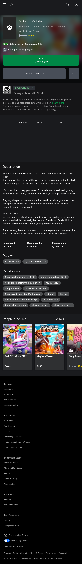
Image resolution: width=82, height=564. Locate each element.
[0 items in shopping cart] (69, 5)
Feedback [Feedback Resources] (8, 431)
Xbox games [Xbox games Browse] (9, 394)
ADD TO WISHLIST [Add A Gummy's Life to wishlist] (34, 73)
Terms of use (51, 553)
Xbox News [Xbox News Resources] (8, 420)
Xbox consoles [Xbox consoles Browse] (9, 389)
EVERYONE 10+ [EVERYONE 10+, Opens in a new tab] (24, 88)
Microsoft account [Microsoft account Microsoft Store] (11, 462)
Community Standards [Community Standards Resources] (13, 436)
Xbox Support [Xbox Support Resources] (9, 426)
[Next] (76, 319)
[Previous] (69, 319)
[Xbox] (9, 12)
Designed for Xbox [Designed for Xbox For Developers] (11, 525)
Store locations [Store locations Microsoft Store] (10, 484)
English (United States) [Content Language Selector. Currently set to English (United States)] (18, 535)
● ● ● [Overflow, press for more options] (74, 73)
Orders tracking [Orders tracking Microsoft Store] (10, 479)
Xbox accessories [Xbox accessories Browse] (11, 405)
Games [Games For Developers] (7, 520)
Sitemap (7, 553)
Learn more (58, 102)
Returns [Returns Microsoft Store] (7, 473)
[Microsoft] (41, 3)
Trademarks (63, 553)
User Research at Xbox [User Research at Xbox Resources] (13, 447)
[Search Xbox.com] (12, 4)
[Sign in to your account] (77, 5)
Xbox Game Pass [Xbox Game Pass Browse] (10, 400)
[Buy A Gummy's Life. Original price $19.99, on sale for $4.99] (41, 60)
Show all (60, 318)
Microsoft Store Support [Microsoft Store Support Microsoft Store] (13, 468)
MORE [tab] (58, 122)
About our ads (40, 558)
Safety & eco (27, 558)
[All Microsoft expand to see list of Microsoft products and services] (4, 5)
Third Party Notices (12, 558)
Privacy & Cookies (37, 553)
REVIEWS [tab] (41, 122)
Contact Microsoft (20, 553)
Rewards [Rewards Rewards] (7, 499)
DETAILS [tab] (23, 122)
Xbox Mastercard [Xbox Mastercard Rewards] (11, 505)
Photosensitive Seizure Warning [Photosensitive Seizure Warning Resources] (17, 442)
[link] (17, 347)
